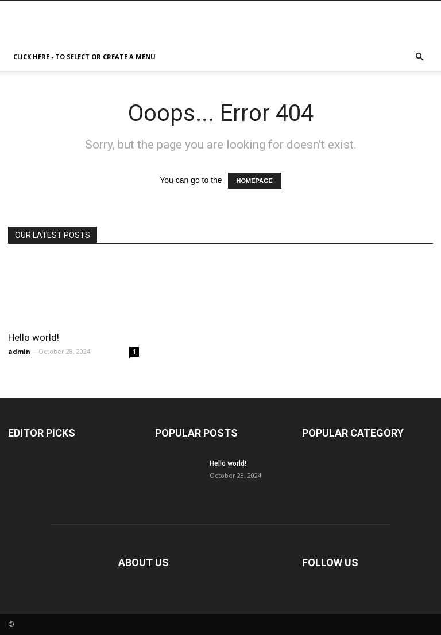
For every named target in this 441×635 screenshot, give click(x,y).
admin (19, 351)
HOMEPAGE (255, 180)
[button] (419, 57)
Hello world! (33, 337)
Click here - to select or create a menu (84, 56)
